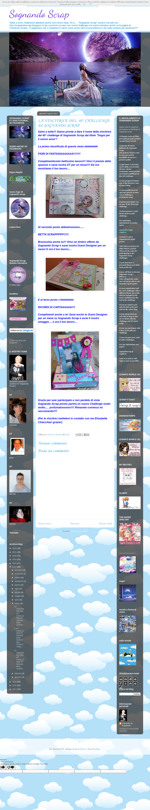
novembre (19, 574)
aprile (17, 600)
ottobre (18, 577)
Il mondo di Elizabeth (127, 724)
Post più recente (44, 523)
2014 (14, 689)
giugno (18, 592)
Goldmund (83, 749)
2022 (14, 548)
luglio (17, 589)
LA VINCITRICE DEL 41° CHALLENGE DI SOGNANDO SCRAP (19, 616)
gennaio (18, 677)
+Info (84, 4)
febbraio (18, 673)
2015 (14, 685)
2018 (14, 563)
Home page (75, 523)
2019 (14, 559)
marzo (18, 603)
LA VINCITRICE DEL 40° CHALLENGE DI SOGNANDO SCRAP (19, 659)
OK (90, 4)
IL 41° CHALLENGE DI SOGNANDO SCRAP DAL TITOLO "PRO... (19, 637)
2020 (14, 556)
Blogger (98, 749)
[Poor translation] (10, 767)
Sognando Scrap (39, 14)
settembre (19, 581)
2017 (14, 567)
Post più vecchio (105, 523)
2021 (14, 552)
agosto (18, 585)
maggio (18, 596)
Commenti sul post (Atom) (79, 531)
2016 (14, 682)
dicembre (19, 570)
